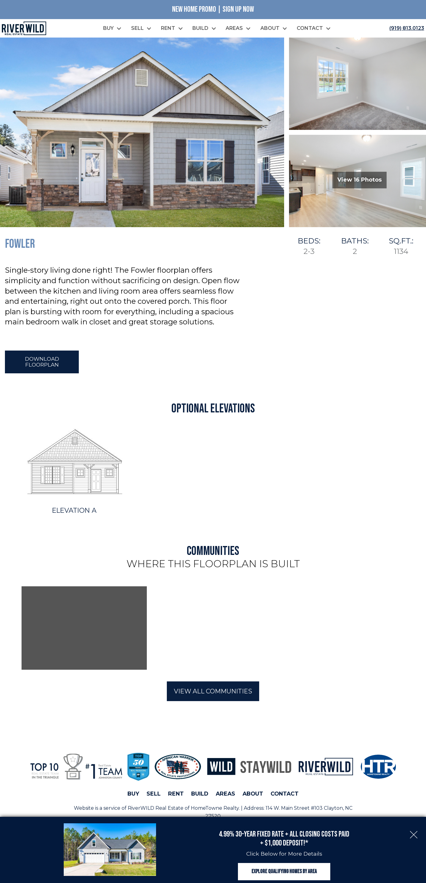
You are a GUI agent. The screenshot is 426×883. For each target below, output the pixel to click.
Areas (225, 794)
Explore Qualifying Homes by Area (284, 870)
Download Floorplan (42, 362)
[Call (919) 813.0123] (405, 29)
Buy (133, 794)
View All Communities (213, 692)
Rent (176, 794)
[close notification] (413, 829)
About (253, 794)
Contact (285, 794)
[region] (213, 628)
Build (199, 794)
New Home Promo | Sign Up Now (213, 9)
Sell (154, 794)
